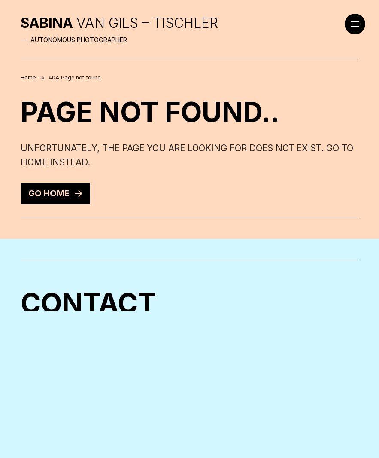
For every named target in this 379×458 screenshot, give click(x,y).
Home (28, 77)
